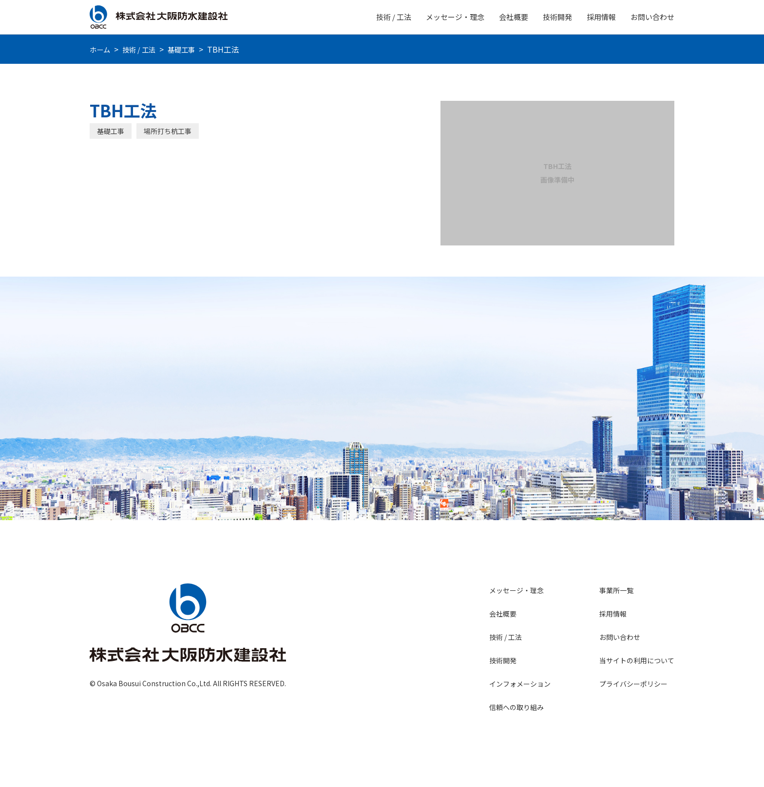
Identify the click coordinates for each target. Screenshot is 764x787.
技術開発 (557, 17)
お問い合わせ (652, 17)
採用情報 (601, 17)
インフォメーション (520, 684)
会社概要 (513, 17)
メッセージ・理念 (455, 17)
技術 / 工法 (393, 17)
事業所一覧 (616, 590)
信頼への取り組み (516, 707)
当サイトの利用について (636, 660)
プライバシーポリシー (633, 684)
